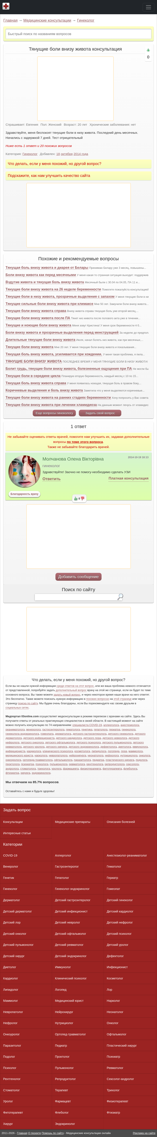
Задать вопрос (17, 810)
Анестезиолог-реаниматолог (127, 855)
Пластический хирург (122, 1045)
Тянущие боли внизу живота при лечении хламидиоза (51, 405)
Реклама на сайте (144, 1133)
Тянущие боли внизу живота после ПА (38, 318)
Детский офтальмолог (70, 933)
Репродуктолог (65, 1079)
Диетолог (9, 967)
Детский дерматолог (17, 911)
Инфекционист (117, 967)
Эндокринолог (65, 1124)
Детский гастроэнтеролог (73, 900)
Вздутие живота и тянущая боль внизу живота (45, 282)
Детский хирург (14, 956)
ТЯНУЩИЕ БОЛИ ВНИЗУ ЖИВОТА (34, 361)
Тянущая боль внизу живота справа (36, 383)
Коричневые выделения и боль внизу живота (44, 390)
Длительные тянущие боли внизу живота (40, 340)
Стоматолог (11, 1090)
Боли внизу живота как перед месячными (41, 275)
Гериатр (112, 877)
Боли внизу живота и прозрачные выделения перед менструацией (62, 332)
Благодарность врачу (24, 493)
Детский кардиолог (120, 911)
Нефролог (10, 1023)
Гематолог (114, 866)
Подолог (9, 1056)
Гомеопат (113, 889)
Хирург (8, 1124)
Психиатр (113, 1056)
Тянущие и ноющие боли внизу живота (38, 325)
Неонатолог (115, 1012)
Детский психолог (119, 933)
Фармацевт (63, 1101)
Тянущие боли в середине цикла (33, 376)
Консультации (13, 822)
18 (58, 154)
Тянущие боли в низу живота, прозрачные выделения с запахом (60, 296)
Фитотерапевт (13, 1112)
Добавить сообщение (78, 576)
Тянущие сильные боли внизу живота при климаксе (49, 304)
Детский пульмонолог (18, 944)
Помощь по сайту (53, 1133)
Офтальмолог (116, 1034)
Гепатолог (62, 877)
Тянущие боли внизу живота (29, 347)
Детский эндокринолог (71, 956)
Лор (109, 989)
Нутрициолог (64, 1023)
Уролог (8, 1101)
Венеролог (10, 866)
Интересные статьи (17, 833)
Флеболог (62, 1112)
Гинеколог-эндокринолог (72, 889)
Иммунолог (63, 967)
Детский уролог (117, 944)
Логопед (60, 989)
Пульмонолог (64, 1068)
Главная (10, 20)
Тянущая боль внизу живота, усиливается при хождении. (54, 354)
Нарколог (113, 1000)
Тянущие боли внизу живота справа (36, 311)
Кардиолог (10, 978)
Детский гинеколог (120, 900)
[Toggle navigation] (148, 7)
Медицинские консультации (47, 20)
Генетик (8, 877)
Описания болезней (121, 822)
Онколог (112, 1023)
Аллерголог (63, 855)
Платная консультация (129, 478)
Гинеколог (85, 20)
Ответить (51, 479)
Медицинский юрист (69, 1000)
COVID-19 (10, 855)
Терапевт (61, 1090)
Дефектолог (115, 956)
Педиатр (61, 1045)
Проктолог (62, 1056)
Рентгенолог (12, 1079)
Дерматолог (11, 900)
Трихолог (113, 1090)
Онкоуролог (11, 1034)
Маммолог (10, 1000)
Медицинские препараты (72, 822)
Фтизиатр (113, 1112)
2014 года (81, 154)
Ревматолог (115, 1068)
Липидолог (10, 989)
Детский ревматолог (69, 944)
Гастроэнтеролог (67, 866)
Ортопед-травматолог (70, 1034)
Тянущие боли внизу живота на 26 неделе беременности (53, 289)
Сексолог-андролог (120, 1079)
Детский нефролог (120, 922)
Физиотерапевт (117, 1101)
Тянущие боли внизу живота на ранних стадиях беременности (58, 397)
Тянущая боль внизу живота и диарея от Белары (47, 267)
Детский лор (12, 922)
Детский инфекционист (71, 911)
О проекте (34, 1133)
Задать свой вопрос (100, 413)
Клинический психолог (71, 978)
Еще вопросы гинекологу (54, 413)
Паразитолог (12, 1045)
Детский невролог (67, 922)
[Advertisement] (75, 88)
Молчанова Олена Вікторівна (73, 459)
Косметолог (115, 978)
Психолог (9, 1068)
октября (67, 154)
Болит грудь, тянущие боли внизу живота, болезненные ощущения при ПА (69, 368)
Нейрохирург (64, 1012)
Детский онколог (14, 933)
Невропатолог (13, 1012)
